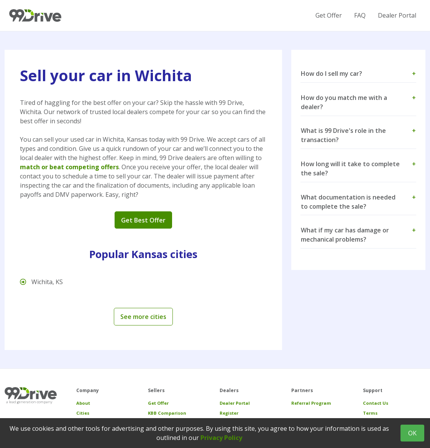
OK (412, 433)
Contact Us (375, 403)
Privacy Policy (221, 437)
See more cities (143, 316)
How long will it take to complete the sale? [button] (358, 168)
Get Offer (328, 15)
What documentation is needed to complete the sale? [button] (358, 202)
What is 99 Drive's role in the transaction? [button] (358, 135)
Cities (82, 413)
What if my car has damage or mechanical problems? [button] (358, 235)
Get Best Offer (143, 220)
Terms (370, 413)
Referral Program (311, 403)
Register (229, 413)
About (83, 403)
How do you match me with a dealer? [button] (358, 102)
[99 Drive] (35, 15)
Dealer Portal (397, 15)
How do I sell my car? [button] (358, 73)
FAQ (360, 15)
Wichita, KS (41, 282)
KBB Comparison (167, 413)
